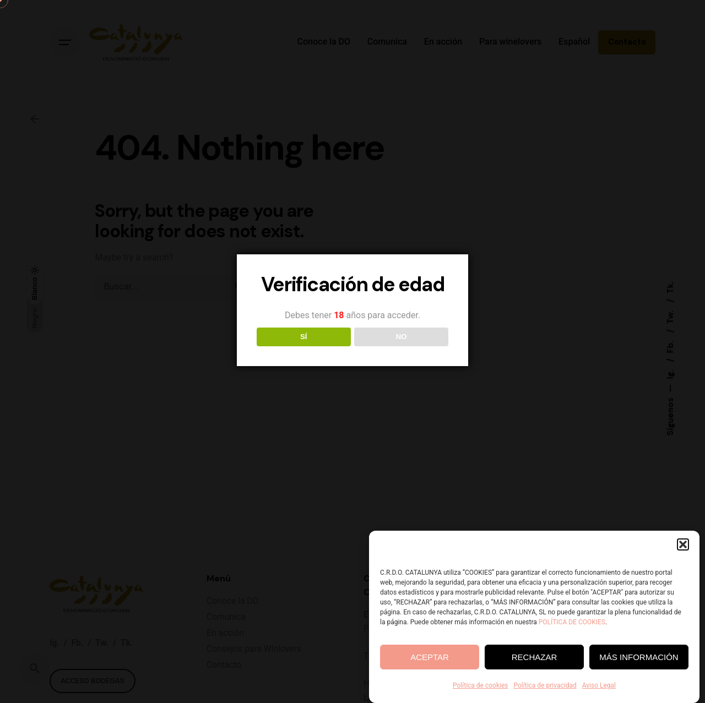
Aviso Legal (599, 686)
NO (401, 337)
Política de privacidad (545, 686)
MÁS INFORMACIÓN (638, 657)
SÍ (303, 337)
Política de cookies (480, 686)
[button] (682, 545)
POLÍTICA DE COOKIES (572, 623)
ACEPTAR (429, 657)
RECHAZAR (534, 657)
